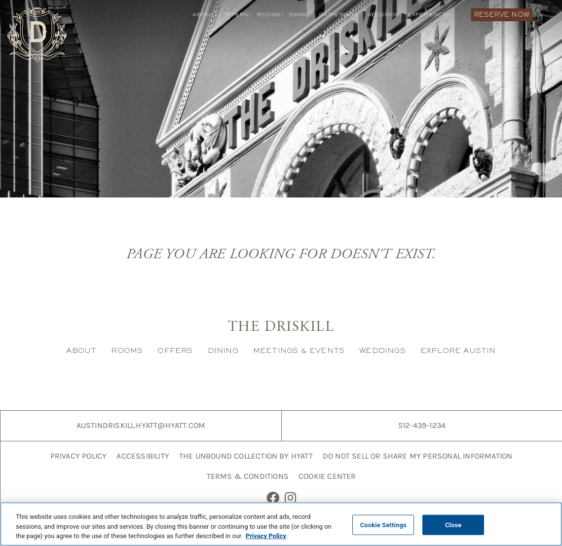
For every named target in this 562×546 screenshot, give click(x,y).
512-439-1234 (422, 425)
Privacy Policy (78, 456)
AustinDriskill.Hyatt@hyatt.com (141, 425)
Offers (237, 14)
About (204, 14)
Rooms (270, 14)
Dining (301, 14)
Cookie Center (327, 476)
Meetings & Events (298, 350)
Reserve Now (501, 14)
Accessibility (142, 456)
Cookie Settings (383, 526)
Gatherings (340, 14)
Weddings (384, 14)
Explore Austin (458, 350)
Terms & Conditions (248, 476)
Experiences (430, 14)
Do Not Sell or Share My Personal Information (417, 456)
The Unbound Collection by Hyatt (246, 456)
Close (453, 526)
